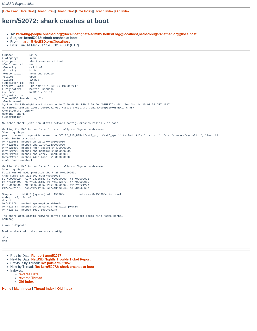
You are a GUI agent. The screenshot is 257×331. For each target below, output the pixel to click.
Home (6, 327)
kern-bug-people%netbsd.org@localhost (48, 34)
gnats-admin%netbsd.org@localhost (109, 34)
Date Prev (10, 11)
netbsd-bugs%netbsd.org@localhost (167, 34)
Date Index (84, 11)
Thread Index (103, 11)
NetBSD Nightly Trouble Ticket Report (60, 297)
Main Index (22, 327)
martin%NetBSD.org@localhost (45, 41)
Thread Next (65, 11)
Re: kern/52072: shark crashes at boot (64, 305)
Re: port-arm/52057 (46, 294)
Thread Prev (45, 11)
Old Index (122, 11)
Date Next (26, 11)
